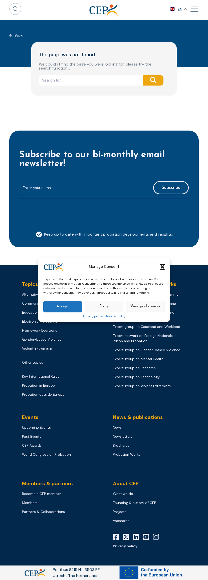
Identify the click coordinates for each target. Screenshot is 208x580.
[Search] (153, 80)
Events (30, 417)
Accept (63, 306)
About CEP (126, 483)
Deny (103, 306)
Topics (30, 284)
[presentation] (57, 212)
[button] (162, 266)
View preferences (145, 306)
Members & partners (47, 483)
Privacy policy (93, 316)
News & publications (138, 417)
